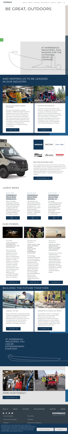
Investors (53, 2)
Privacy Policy (6, 429)
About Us (25, 2)
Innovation (12, 328)
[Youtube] (12, 413)
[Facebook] (3, 413)
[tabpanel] (50, 171)
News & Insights (45, 2)
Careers (59, 2)
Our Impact (37, 2)
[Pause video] (1, 40)
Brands (31, 2)
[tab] (38, 145)
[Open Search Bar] (64, 2)
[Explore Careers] (11, 397)
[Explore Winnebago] (42, 178)
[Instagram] (6, 413)
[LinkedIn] (9, 413)
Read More (43, 129)
